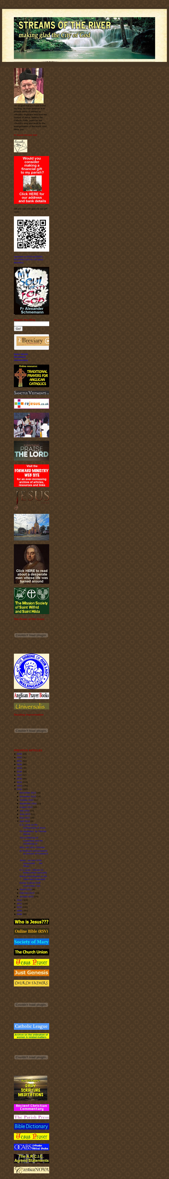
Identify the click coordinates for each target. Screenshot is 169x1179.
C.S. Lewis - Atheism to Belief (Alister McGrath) (33, 871)
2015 (19, 782)
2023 (19, 753)
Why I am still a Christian (32, 847)
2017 (19, 775)
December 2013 (28, 792)
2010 (19, 907)
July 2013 (24, 810)
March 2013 (26, 889)
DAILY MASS (21, 354)
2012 (19, 900)
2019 (19, 768)
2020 (19, 764)
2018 (19, 771)
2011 (19, 903)
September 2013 (28, 803)
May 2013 (25, 817)
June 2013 (25, 814)
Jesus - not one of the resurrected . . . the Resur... (31, 863)
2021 (19, 761)
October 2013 (26, 800)
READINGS (20, 357)
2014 (19, 785)
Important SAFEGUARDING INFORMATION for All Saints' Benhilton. (29, 259)
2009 (19, 910)
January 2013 (26, 896)
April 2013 (25, 821)
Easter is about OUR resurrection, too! (30, 884)
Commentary (21, 360)
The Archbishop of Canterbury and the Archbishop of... (31, 840)
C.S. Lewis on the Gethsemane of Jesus (32, 826)
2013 (19, 789)
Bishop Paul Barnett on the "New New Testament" (33, 878)
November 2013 (28, 796)
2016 (19, 778)
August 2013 (26, 807)
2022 (19, 757)
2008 (19, 914)
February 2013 (27, 893)
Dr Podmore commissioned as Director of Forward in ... (34, 853)
